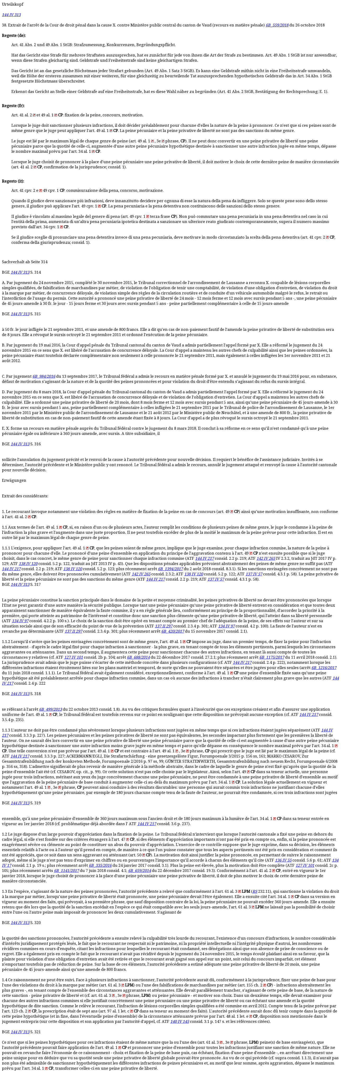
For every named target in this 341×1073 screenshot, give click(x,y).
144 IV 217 (204, 558)
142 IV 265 (265, 558)
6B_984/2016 (43, 376)
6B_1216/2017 (323, 668)
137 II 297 (163, 626)
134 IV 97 (20, 621)
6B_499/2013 (50, 709)
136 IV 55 (283, 860)
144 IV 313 (11, 15)
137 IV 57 (254, 574)
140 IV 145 (179, 1021)
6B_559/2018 (277, 25)
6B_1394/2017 (170, 569)
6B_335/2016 (100, 865)
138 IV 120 (28, 563)
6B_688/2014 (138, 657)
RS (254, 891)
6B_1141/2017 (66, 870)
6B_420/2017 (172, 631)
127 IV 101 (73, 657)
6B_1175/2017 (271, 657)
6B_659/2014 (139, 870)
